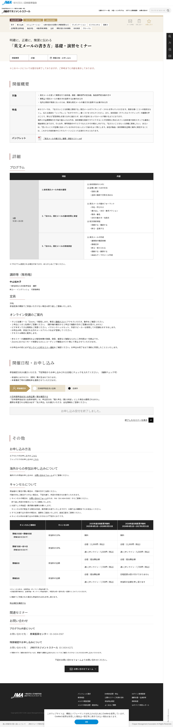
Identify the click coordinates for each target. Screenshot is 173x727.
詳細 (32, 58)
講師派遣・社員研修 (139, 697)
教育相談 (81, 697)
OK (86, 721)
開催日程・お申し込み (60, 58)
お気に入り (149, 24)
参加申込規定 (109, 701)
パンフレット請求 (84, 694)
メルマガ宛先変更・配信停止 (88, 705)
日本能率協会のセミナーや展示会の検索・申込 (13, 8)
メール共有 (130, 22)
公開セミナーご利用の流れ (114, 697)
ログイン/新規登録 (131, 10)
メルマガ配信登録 (84, 701)
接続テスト (60, 321)
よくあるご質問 (110, 705)
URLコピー (139, 22)
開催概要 (15, 58)
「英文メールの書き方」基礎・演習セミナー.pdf (60, 138)
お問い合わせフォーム (43, 475)
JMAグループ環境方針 (36, 724)
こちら (34, 455)
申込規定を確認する (18, 603)
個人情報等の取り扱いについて (14, 724)
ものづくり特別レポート (140, 705)
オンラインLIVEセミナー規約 (41, 347)
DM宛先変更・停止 (111, 694)
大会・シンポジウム (118, 10)
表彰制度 (135, 701)
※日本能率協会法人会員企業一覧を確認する (29, 396)
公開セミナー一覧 (104, 10)
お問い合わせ (143, 10)
